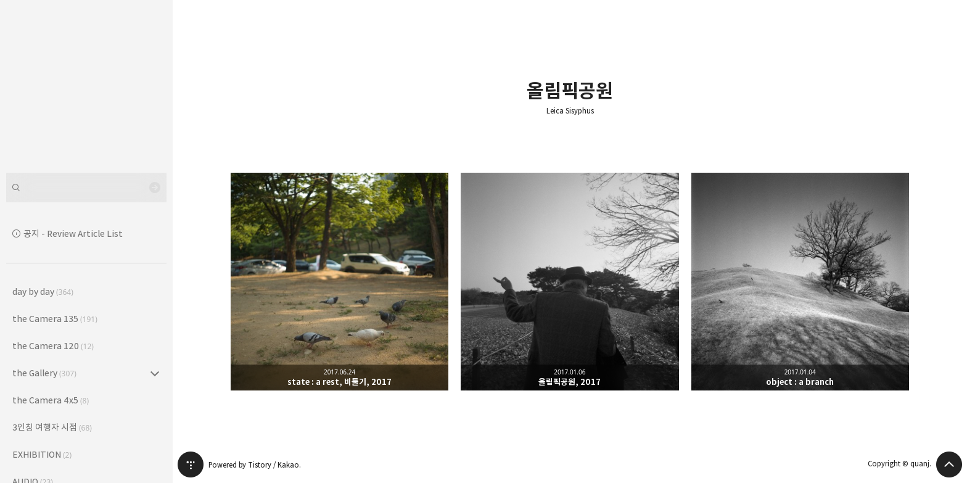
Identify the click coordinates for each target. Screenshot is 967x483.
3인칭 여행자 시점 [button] (52, 427)
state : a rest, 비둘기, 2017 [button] (339, 281)
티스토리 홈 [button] (190, 464)
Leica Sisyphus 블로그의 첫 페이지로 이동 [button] (86, 86)
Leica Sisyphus (570, 111)
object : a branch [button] (800, 281)
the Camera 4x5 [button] (50, 400)
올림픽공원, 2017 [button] (569, 281)
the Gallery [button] (44, 373)
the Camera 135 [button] (54, 318)
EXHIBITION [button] (42, 454)
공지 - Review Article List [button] (73, 233)
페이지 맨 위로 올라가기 (949, 464)
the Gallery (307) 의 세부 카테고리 (155, 373)
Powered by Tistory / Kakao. (254, 464)
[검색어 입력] (86, 187)
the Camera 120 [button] (53, 346)
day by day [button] (42, 291)
